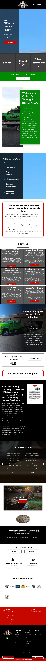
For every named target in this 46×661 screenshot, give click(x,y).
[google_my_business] (7, 638)
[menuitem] (17, 633)
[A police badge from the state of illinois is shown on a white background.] (39, 586)
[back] (2, 464)
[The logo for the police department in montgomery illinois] (34, 586)
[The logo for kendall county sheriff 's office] (28, 586)
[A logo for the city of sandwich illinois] (12, 586)
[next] (43, 464)
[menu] (2, 4)
